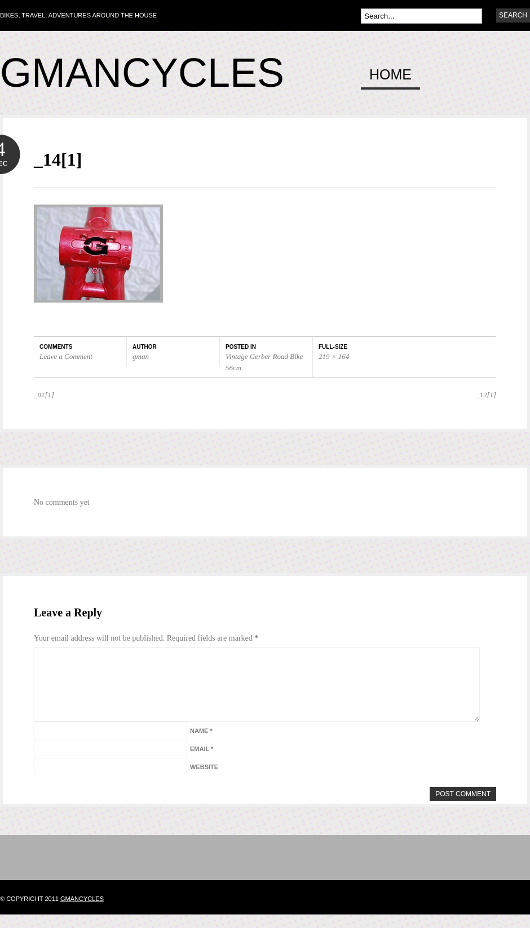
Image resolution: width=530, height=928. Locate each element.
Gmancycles (142, 72)
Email (201, 762)
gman (140, 356)
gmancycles (82, 912)
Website (204, 780)
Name (201, 744)
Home (390, 75)
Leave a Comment (65, 356)
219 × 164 (334, 356)
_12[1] (486, 394)
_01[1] (44, 394)
